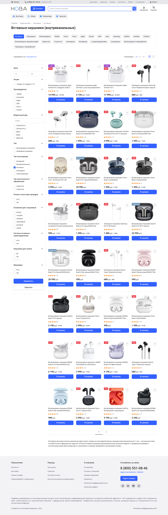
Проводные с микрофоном (25, 47)
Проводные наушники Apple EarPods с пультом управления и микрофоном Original (88, 86)
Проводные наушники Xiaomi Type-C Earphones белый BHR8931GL (114, 271)
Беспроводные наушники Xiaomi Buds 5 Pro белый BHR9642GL (60, 271)
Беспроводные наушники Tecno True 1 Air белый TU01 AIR (59, 179)
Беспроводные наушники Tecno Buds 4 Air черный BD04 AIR (87, 225)
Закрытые (46, 42)
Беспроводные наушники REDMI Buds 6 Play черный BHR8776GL (88, 271)
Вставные (18, 36)
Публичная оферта (91, 487)
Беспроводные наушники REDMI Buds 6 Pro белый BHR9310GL (60, 363)
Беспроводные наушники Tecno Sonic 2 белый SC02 (87, 317)
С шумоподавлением (99, 42)
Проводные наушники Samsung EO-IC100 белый (115, 225)
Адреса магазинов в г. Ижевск (131, 472)
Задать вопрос (129, 478)
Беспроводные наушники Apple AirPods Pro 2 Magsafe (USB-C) (59, 86)
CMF (99, 36)
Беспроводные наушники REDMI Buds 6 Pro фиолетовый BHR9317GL (116, 363)
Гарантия (103, 2)
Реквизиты (88, 479)
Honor (66, 36)
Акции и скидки (17, 475)
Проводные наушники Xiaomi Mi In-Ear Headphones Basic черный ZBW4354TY (143, 86)
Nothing (136, 36)
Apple (83, 36)
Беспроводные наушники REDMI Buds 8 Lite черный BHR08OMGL (143, 409)
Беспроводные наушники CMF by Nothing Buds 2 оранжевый (116, 409)
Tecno (74, 36)
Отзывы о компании (91, 471)
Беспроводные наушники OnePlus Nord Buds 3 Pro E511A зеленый (116, 133)
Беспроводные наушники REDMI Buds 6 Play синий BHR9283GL (60, 409)
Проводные (31, 36)
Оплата (112, 2)
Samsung (116, 36)
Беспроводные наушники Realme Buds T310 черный (60, 317)
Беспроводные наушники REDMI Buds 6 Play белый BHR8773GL (116, 317)
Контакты (121, 2)
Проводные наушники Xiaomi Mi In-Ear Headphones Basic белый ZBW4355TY (60, 133)
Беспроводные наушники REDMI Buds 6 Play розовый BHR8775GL (144, 271)
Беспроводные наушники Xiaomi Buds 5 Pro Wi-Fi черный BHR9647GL (144, 225)
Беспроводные (45, 36)
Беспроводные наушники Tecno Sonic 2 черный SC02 (87, 409)
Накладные (70, 42)
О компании (140, 2)
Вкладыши (83, 42)
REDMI (57, 36)
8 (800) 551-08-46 (33, 2)
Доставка (93, 2)
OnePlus (146, 36)
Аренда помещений (91, 475)
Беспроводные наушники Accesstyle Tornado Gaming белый (60, 225)
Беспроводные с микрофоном (135, 42)
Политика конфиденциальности (96, 483)
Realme (126, 36)
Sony (107, 36)
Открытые (58, 42)
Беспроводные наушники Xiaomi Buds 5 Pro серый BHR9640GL (88, 179)
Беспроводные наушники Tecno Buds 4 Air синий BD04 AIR (87, 133)
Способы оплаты (54, 475)
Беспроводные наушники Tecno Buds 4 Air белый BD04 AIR (143, 133)
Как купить (52, 467)
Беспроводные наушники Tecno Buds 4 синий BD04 (115, 179)
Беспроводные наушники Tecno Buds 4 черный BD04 (143, 179)
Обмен (130, 2)
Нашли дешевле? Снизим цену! (22, 479)
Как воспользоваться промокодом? (61, 479)
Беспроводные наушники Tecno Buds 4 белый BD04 (143, 317)
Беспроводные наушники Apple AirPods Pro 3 (115, 86)
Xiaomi (91, 36)
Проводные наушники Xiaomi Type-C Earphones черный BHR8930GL (142, 363)
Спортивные (115, 42)
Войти (154, 2)
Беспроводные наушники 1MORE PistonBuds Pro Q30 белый (88, 363)
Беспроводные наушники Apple (26, 42)
